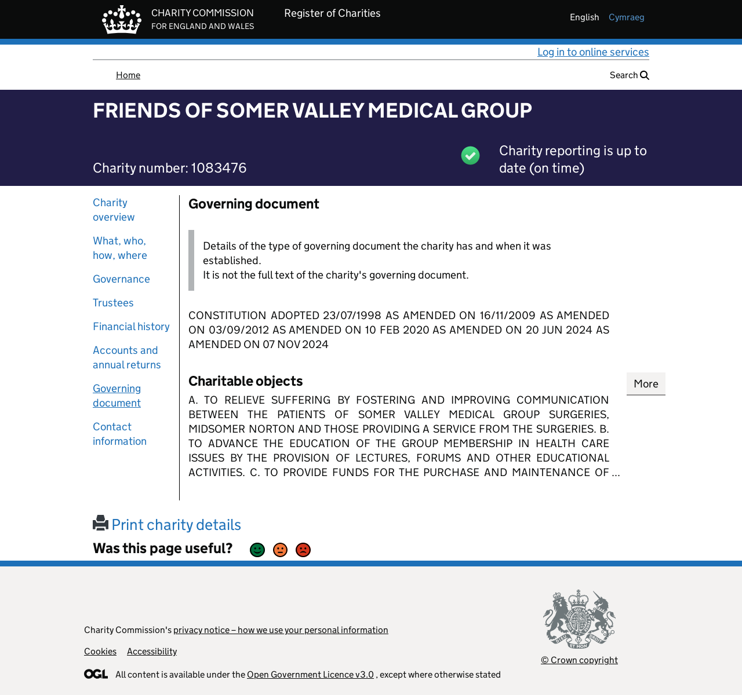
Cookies (100, 651)
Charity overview (114, 210)
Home (128, 75)
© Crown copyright (579, 659)
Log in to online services (593, 51)
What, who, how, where (120, 248)
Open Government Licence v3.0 (310, 674)
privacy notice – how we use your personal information (280, 629)
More (646, 383)
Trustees (113, 302)
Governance (121, 279)
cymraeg (627, 17)
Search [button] (629, 75)
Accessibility (152, 651)
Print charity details (167, 524)
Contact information (120, 434)
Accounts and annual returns (127, 357)
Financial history (131, 326)
